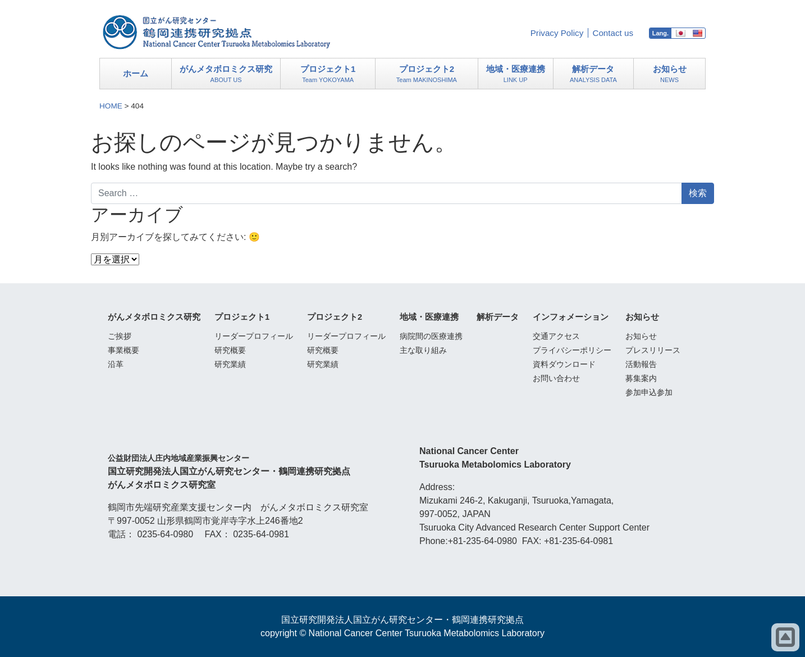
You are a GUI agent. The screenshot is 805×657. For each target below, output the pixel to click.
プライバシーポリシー (572, 350)
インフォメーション (571, 316)
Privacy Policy (557, 33)
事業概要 (123, 350)
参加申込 (649, 392)
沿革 (116, 364)
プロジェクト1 (328, 74)
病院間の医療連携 (431, 336)
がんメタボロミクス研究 (226, 74)
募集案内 (641, 378)
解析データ (593, 74)
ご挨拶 (119, 336)
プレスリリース (652, 350)
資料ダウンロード (564, 364)
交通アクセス (556, 336)
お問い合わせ (556, 378)
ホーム (135, 73)
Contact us (612, 33)
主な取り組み (423, 350)
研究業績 (230, 364)
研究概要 (230, 350)
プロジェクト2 (426, 74)
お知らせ (669, 74)
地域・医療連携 (515, 74)
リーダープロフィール (253, 336)
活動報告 (641, 364)
